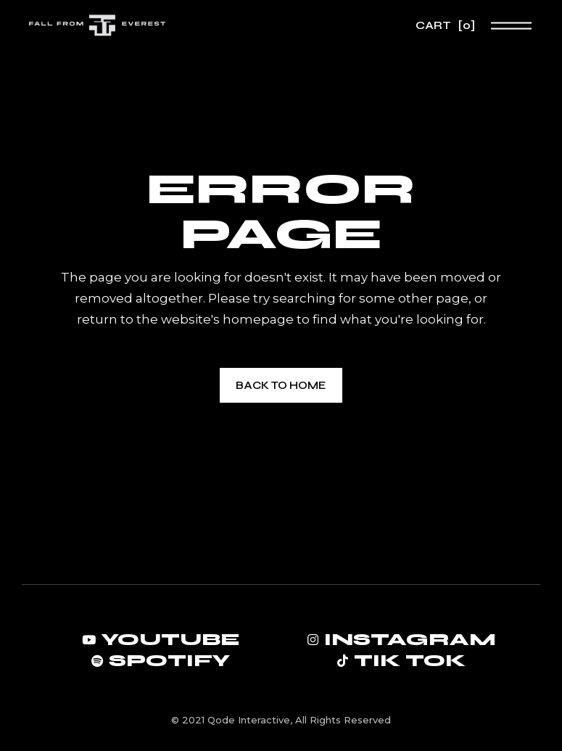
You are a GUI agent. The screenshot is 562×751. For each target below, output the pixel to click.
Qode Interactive (248, 720)
